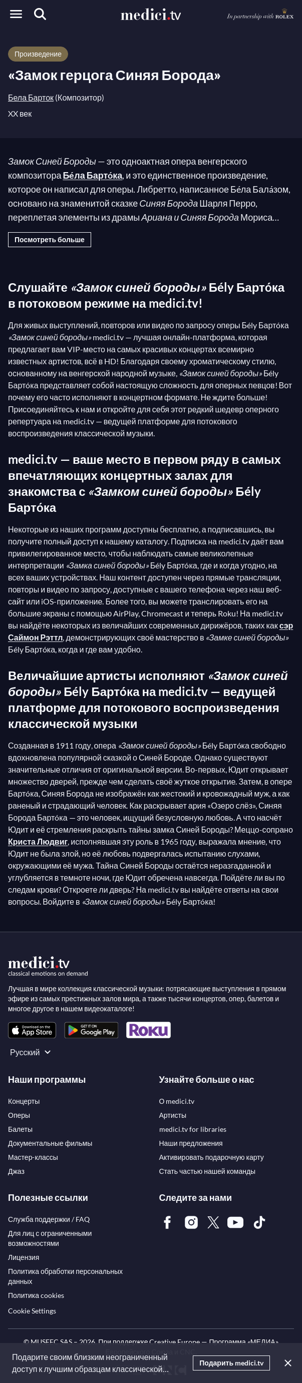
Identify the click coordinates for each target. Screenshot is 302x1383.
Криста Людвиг (38, 841)
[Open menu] (16, 14)
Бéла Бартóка (92, 175)
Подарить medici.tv (231, 1362)
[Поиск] (40, 14)
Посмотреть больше (50, 239)
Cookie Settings (32, 1310)
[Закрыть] (286, 1363)
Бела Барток (31, 97)
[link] (32, 1030)
